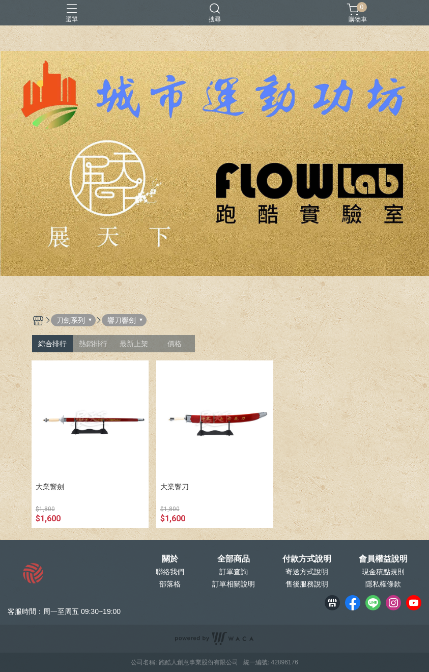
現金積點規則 (383, 571)
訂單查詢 (233, 571)
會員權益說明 (383, 559)
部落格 (170, 583)
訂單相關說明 (233, 583)
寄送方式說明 (306, 571)
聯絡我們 (170, 571)
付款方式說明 (306, 559)
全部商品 (233, 559)
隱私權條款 (383, 583)
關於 (170, 559)
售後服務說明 (306, 583)
